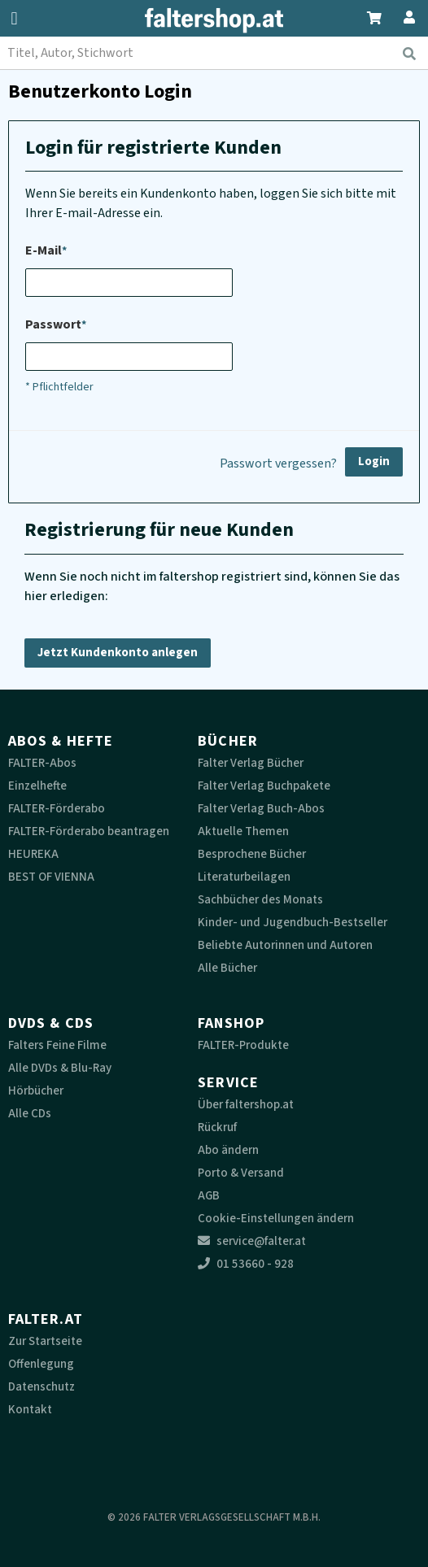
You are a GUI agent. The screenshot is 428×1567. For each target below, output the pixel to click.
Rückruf (217, 1127)
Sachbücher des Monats (260, 899)
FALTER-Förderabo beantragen (88, 831)
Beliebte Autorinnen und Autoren (285, 945)
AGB (209, 1195)
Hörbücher (35, 1090)
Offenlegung (41, 1364)
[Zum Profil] (406, 15)
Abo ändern (228, 1150)
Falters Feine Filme (57, 1045)
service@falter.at (252, 1241)
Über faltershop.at (246, 1104)
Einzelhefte (37, 785)
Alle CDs (29, 1113)
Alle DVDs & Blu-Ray (59, 1068)
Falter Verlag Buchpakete (264, 785)
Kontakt (30, 1409)
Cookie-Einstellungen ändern (276, 1218)
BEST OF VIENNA (51, 877)
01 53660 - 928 (246, 1264)
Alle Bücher (227, 968)
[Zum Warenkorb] (375, 16)
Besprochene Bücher (252, 854)
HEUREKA (33, 854)
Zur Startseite (45, 1341)
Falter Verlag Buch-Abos (261, 808)
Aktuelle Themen (243, 831)
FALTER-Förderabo (56, 808)
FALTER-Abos (42, 763)
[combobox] (214, 53)
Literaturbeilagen (244, 877)
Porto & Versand (241, 1173)
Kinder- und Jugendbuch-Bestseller (292, 922)
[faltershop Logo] (214, 20)
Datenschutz (41, 1386)
